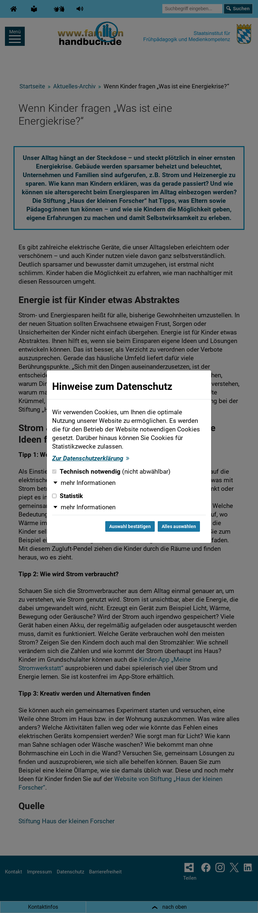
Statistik (67, 496)
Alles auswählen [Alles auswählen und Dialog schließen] (179, 526)
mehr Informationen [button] (88, 483)
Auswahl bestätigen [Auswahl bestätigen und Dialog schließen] (130, 526)
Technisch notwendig (111, 471)
